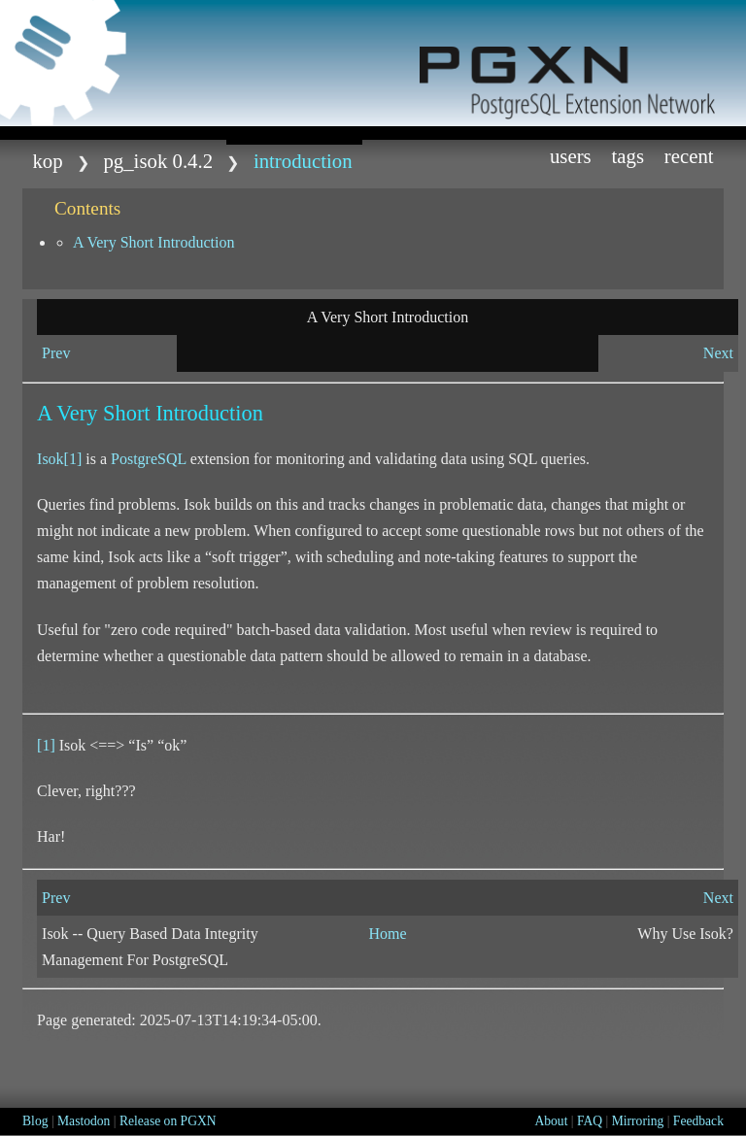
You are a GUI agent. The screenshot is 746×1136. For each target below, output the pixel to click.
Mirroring (638, 1121)
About (550, 1121)
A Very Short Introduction (153, 242)
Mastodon (83, 1121)
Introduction (303, 161)
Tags (627, 156)
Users (571, 156)
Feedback (698, 1121)
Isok (50, 459)
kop (47, 161)
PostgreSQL (148, 459)
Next (718, 353)
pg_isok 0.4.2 (158, 161)
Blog (35, 1121)
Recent (689, 156)
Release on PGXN (168, 1121)
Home (387, 933)
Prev (56, 353)
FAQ (589, 1121)
